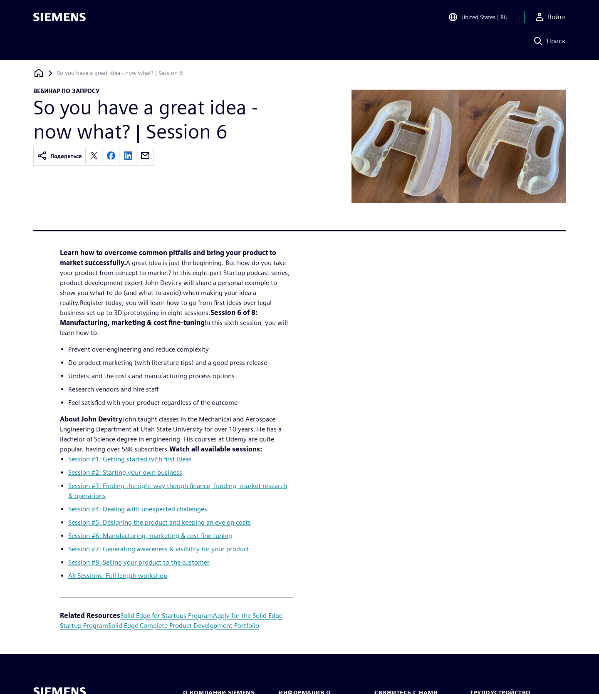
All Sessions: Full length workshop (117, 576)
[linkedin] (128, 156)
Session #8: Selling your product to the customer (139, 562)
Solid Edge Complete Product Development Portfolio (183, 626)
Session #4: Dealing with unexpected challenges (137, 509)
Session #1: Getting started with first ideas (130, 459)
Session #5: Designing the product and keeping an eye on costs (159, 522)
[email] (145, 156)
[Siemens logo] (59, 18)
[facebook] (111, 156)
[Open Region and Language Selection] (478, 18)
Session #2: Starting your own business (125, 472)
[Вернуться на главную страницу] (39, 73)
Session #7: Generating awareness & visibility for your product (158, 549)
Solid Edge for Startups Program (166, 616)
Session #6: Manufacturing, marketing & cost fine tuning (150, 536)
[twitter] (94, 156)
